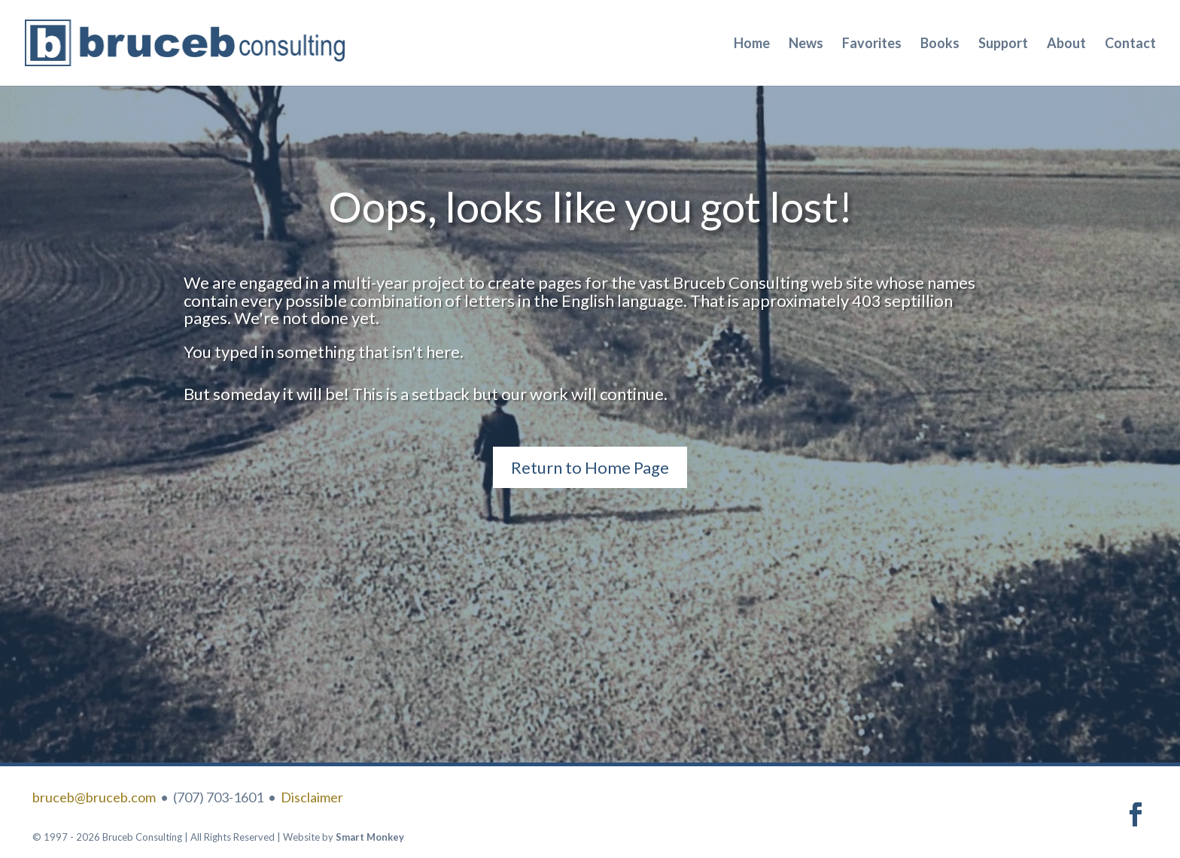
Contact (1130, 44)
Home (752, 44)
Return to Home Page (590, 467)
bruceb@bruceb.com (94, 797)
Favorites (872, 44)
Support (1003, 44)
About (1066, 44)
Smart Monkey (370, 837)
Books (940, 44)
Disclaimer (312, 797)
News (806, 44)
